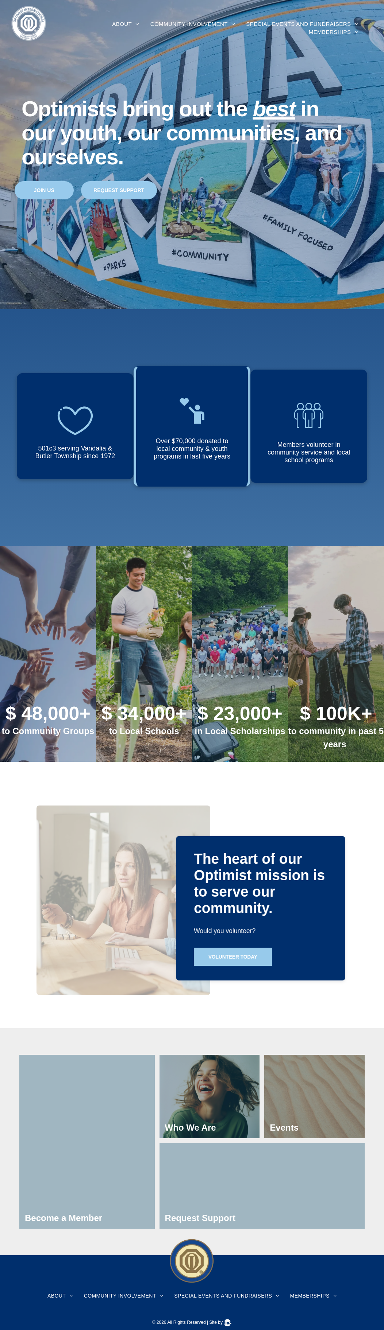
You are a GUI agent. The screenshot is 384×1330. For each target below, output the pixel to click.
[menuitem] (126, 24)
